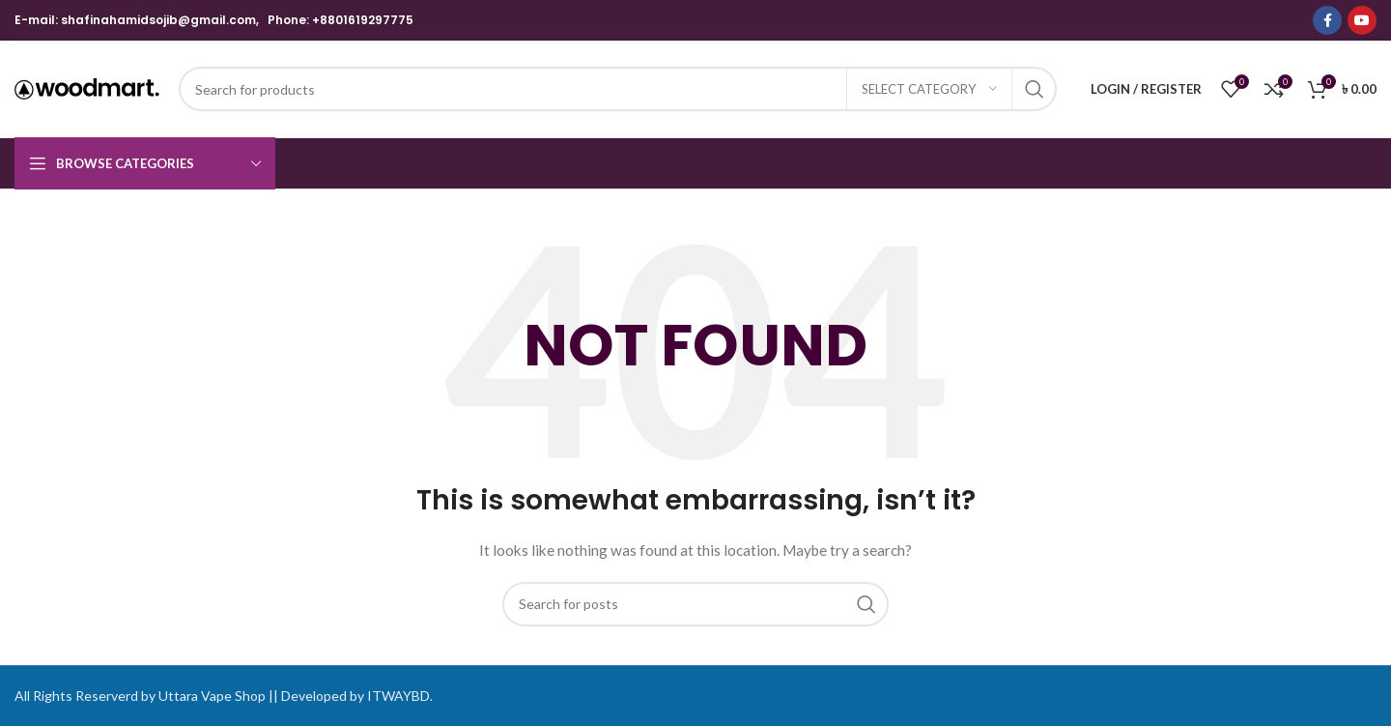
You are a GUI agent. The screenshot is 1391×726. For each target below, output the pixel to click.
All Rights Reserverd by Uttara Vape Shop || (146, 695)
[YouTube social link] (1362, 20)
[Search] (618, 89)
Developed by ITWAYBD (355, 695)
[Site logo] (86, 87)
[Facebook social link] (1327, 20)
